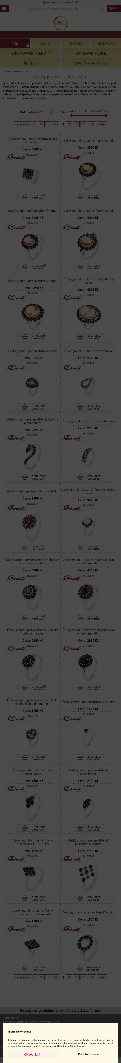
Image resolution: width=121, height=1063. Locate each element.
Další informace (88, 1054)
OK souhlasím (33, 1054)
